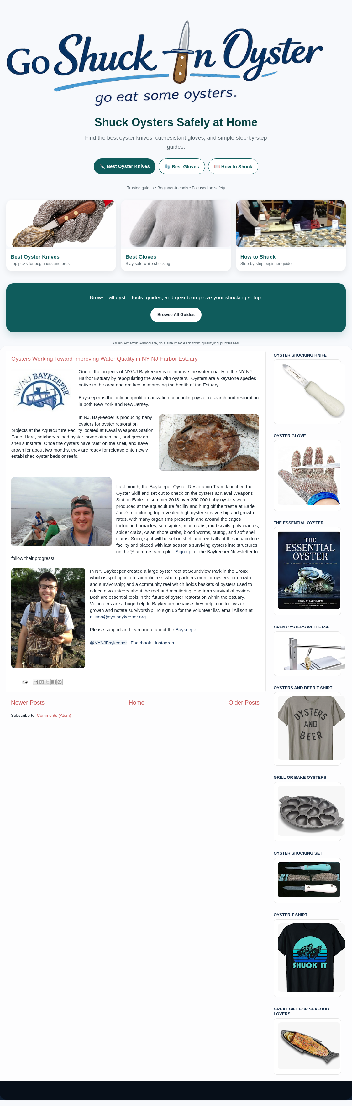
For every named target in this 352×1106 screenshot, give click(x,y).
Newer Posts (28, 702)
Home (136, 702)
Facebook (141, 642)
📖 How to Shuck (233, 166)
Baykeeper (187, 629)
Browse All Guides (176, 314)
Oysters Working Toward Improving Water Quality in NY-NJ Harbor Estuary (104, 359)
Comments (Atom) (54, 715)
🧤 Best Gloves (182, 166)
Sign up (183, 551)
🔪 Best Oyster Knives (124, 166)
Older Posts (244, 702)
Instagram (165, 642)
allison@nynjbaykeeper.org (118, 616)
